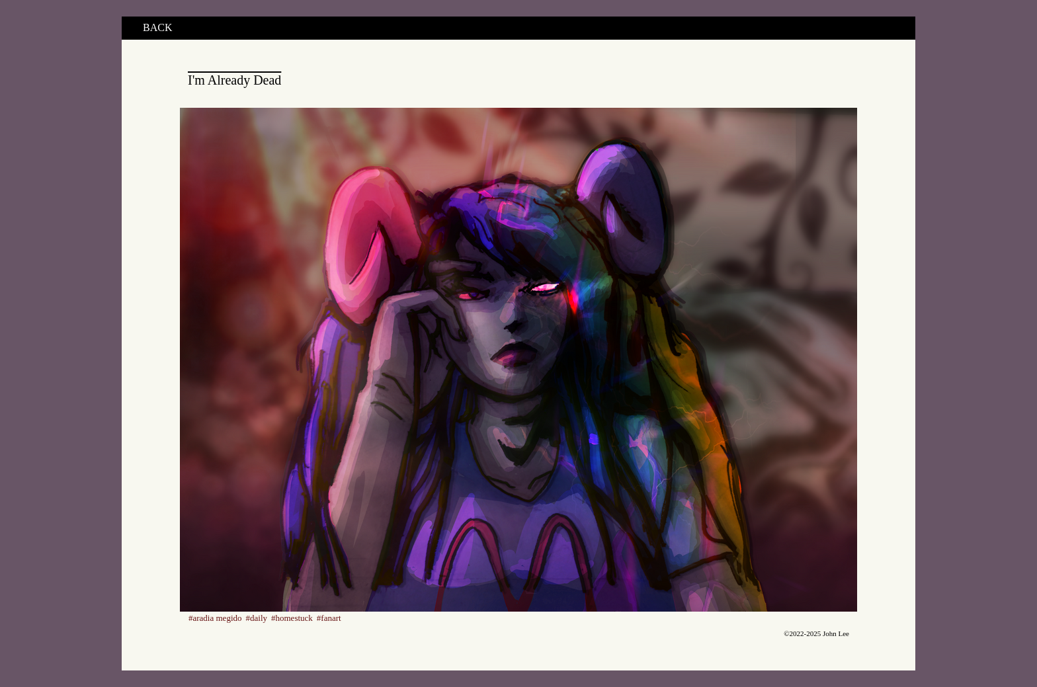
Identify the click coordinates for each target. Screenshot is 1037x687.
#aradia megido (215, 618)
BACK (157, 27)
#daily (257, 618)
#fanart (329, 618)
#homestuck (292, 618)
